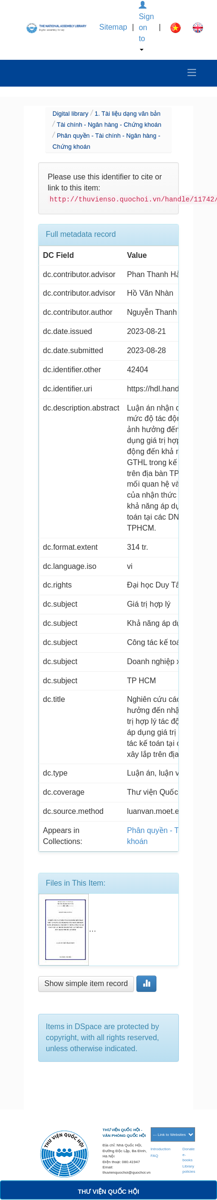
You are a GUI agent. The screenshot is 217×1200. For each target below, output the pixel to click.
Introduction (161, 1149)
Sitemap (113, 27)
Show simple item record (86, 983)
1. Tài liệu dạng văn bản (128, 113)
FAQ (154, 1156)
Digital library (70, 113)
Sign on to (146, 26)
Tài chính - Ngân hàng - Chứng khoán (109, 124)
